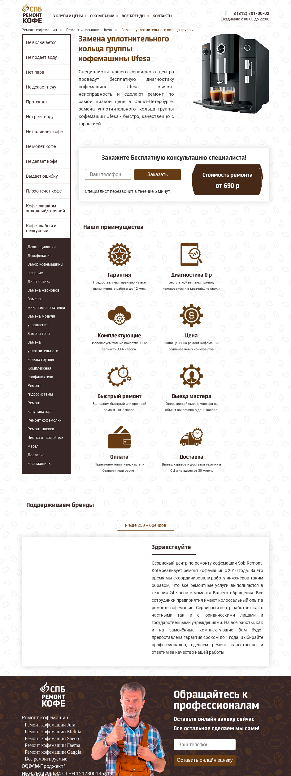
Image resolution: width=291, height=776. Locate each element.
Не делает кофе (41, 161)
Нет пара (35, 72)
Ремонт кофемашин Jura (50, 710)
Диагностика (39, 282)
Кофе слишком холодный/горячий (45, 208)
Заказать (157, 174)
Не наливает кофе (44, 131)
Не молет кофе (41, 146)
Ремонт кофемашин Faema (52, 731)
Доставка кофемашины (39, 459)
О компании (102, 16)
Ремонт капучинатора (40, 407)
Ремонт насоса (41, 429)
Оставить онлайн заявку (205, 745)
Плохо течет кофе (44, 191)
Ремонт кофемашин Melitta (53, 717)
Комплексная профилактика (40, 372)
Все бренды (133, 16)
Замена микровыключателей (46, 303)
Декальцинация (42, 247)
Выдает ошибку (42, 176)
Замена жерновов (43, 290)
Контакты (162, 16)
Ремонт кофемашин (45, 704)
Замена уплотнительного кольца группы (43, 351)
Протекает (36, 101)
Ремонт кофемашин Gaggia (53, 738)
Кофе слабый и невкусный (41, 228)
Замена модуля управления (41, 320)
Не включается (41, 42)
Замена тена (39, 334)
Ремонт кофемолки (45, 420)
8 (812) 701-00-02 (251, 13)
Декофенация (40, 256)
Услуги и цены (68, 16)
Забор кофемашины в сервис (45, 268)
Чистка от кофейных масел (45, 442)
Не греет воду (40, 116)
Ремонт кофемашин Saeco (52, 724)
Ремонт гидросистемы (40, 390)
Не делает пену (41, 87)
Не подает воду (41, 57)
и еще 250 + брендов (145, 511)
